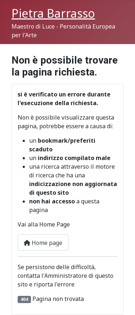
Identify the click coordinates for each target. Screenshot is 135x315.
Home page (43, 243)
